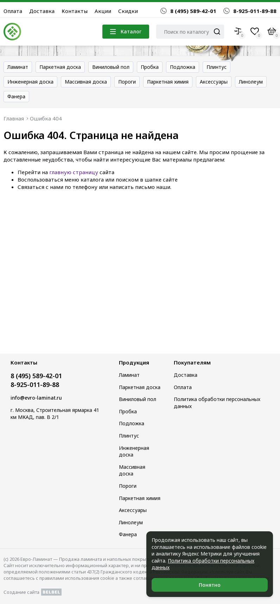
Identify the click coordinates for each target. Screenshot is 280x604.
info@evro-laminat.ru (36, 397)
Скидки (128, 10)
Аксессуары (214, 81)
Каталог (125, 31)
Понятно (210, 585)
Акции (103, 10)
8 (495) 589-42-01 (188, 11)
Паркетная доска (60, 67)
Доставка (42, 10)
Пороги (127, 81)
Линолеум (251, 81)
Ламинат (17, 67)
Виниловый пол (110, 67)
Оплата (13, 10)
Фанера (16, 96)
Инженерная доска (30, 81)
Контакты (75, 10)
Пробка (150, 67)
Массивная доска (86, 81)
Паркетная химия (168, 81)
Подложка (182, 67)
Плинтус (216, 67)
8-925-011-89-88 (249, 11)
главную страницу (73, 172)
